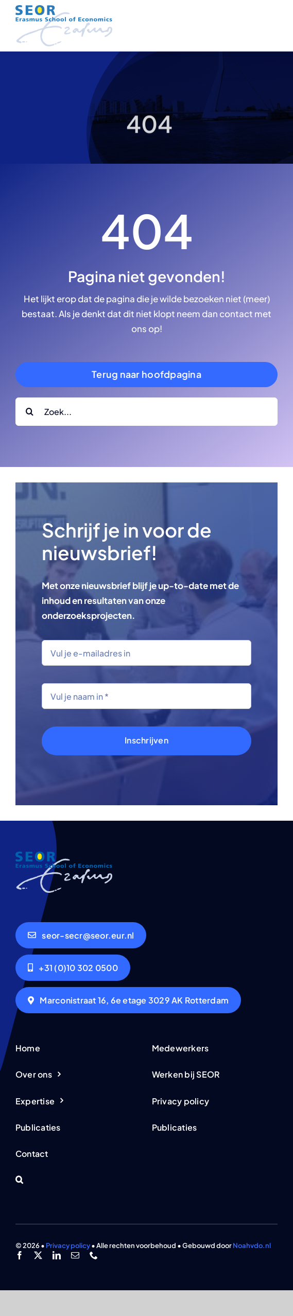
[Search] (29, 411)
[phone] (94, 1255)
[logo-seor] (63, 9)
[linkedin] (57, 1255)
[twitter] (38, 1255)
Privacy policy (68, 1245)
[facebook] (19, 1255)
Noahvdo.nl (252, 1245)
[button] (78, 1180)
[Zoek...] (146, 411)
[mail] (75, 1255)
